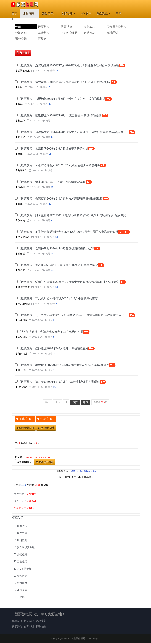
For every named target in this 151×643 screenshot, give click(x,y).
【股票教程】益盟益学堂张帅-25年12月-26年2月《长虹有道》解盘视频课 (64, 82)
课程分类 (30, 13)
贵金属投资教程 (116, 26)
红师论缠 (21, 353)
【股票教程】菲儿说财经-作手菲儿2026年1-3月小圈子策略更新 (58, 298)
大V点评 (86, 13)
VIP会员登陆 (46, 427)
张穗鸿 (20, 220)
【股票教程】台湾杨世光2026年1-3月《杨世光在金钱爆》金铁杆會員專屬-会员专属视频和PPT (73, 132)
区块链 (42, 38)
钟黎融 (20, 253)
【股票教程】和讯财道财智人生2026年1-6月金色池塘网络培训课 (59, 165)
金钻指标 (89, 32)
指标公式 (49, 13)
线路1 (74, 471)
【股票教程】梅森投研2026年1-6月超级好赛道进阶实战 (53, 148)
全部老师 (68, 13)
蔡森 (19, 203)
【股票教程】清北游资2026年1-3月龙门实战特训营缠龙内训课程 (59, 381)
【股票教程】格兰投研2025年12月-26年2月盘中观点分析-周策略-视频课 (63, 365)
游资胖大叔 (23, 237)
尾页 (85, 402)
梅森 (19, 153)
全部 (18, 26)
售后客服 (29, 620)
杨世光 (20, 137)
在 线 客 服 (25, 418)
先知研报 (21, 337)
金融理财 (112, 32)
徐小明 (20, 187)
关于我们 (17, 626)
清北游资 (21, 387)
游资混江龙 (23, 70)
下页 (75, 402)
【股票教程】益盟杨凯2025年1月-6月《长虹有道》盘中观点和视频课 (61, 98)
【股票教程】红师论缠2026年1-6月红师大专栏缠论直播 (53, 348)
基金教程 (43, 32)
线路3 (87, 471)
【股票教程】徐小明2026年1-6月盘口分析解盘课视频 (52, 181)
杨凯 (19, 104)
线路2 (80, 471)
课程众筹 (21, 38)
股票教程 (43, 26)
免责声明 (29, 626)
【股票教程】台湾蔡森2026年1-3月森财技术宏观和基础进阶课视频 (60, 198)
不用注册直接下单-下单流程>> (76, 477)
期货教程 (89, 26)
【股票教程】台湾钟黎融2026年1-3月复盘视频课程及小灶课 (56, 248)
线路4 (93, 471)
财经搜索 (41, 620)
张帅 (19, 87)
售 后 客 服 (46, 418)
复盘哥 (20, 270)
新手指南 (41, 626)
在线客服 (17, 620)
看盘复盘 (103, 13)
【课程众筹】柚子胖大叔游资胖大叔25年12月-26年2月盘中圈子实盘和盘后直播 (68, 231)
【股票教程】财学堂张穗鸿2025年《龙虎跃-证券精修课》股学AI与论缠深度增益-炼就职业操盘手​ (73, 215)
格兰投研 (21, 370)
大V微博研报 (69, 32)
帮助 (120, 13)
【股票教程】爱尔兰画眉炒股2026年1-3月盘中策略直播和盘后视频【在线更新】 (69, 281)
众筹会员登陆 (25, 427)
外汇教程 (21, 32)
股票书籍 (66, 26)
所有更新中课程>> (24, 508)
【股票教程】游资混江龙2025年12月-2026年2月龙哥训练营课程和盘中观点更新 (68, 65)
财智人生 (21, 170)
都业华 (20, 120)
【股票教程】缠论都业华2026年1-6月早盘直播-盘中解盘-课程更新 (60, 115)
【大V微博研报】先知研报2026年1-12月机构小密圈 (50, 331)
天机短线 (21, 320)
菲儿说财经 (23, 303)
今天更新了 (25, 493)
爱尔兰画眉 (23, 287)
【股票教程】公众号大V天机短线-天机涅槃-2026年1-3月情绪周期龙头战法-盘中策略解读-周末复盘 (73, 315)
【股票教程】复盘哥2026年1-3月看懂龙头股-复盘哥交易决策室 (58, 265)
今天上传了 (25, 500)
